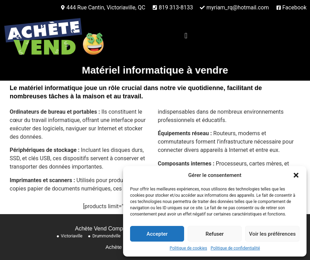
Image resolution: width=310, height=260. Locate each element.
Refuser (214, 234)
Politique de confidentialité (235, 248)
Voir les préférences (272, 234)
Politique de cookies (188, 248)
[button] (296, 175)
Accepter (156, 234)
